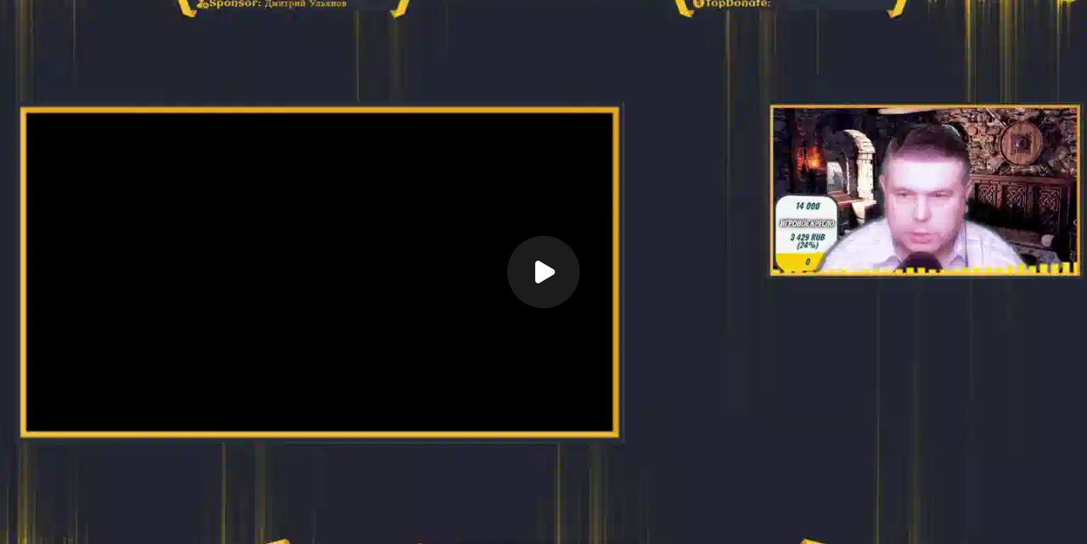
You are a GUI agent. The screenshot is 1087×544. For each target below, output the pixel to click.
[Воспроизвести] (543, 272)
